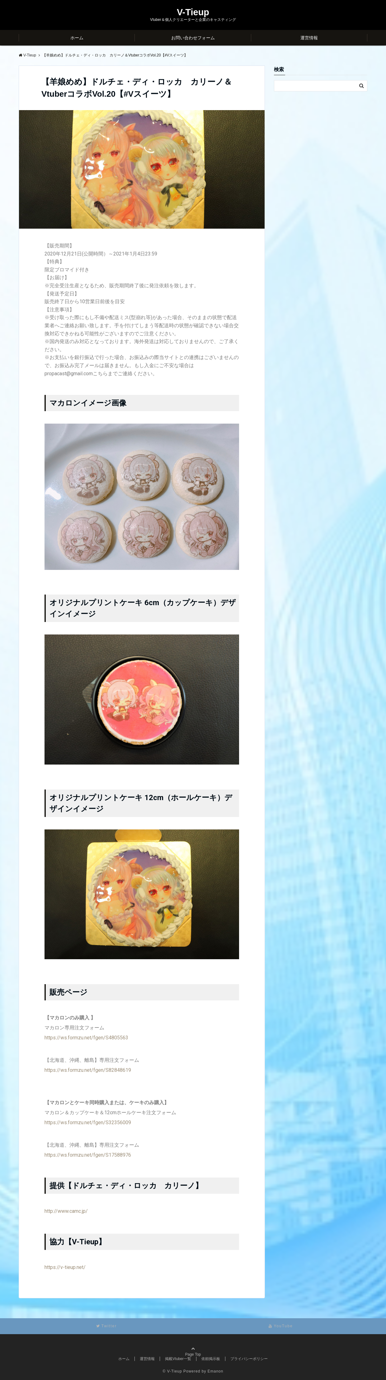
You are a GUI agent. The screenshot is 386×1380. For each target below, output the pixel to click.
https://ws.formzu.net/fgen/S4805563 (86, 1038)
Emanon (216, 1371)
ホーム (76, 37)
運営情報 (309, 37)
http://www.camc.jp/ (66, 1211)
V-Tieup (193, 12)
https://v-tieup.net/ (65, 1267)
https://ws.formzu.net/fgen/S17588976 (88, 1155)
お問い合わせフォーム (193, 37)
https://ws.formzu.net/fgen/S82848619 (88, 1070)
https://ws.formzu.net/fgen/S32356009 (88, 1122)
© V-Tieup (172, 1371)
